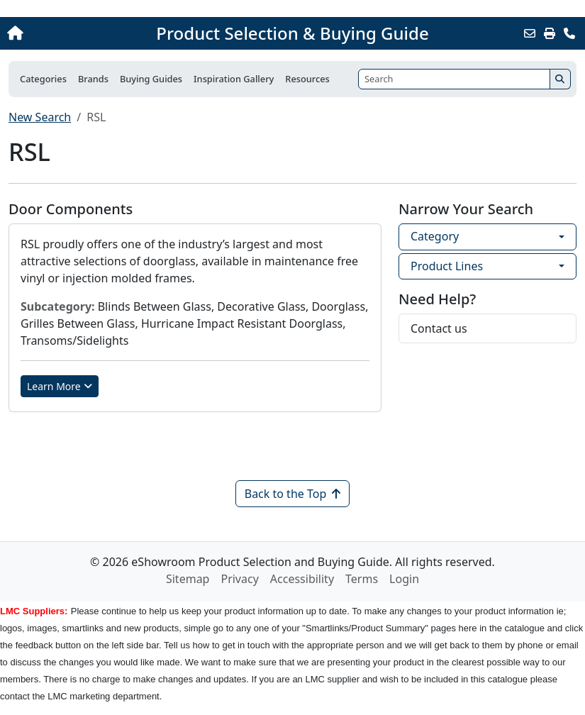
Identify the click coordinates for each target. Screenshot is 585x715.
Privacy (239, 578)
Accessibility (302, 578)
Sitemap (188, 578)
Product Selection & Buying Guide (292, 33)
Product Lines (447, 266)
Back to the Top (293, 493)
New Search (40, 117)
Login (404, 578)
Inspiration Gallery (234, 78)
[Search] (454, 79)
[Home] (62, 33)
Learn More (59, 386)
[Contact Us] (569, 33)
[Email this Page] (529, 33)
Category (435, 236)
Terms (361, 578)
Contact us (439, 328)
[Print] (549, 33)
